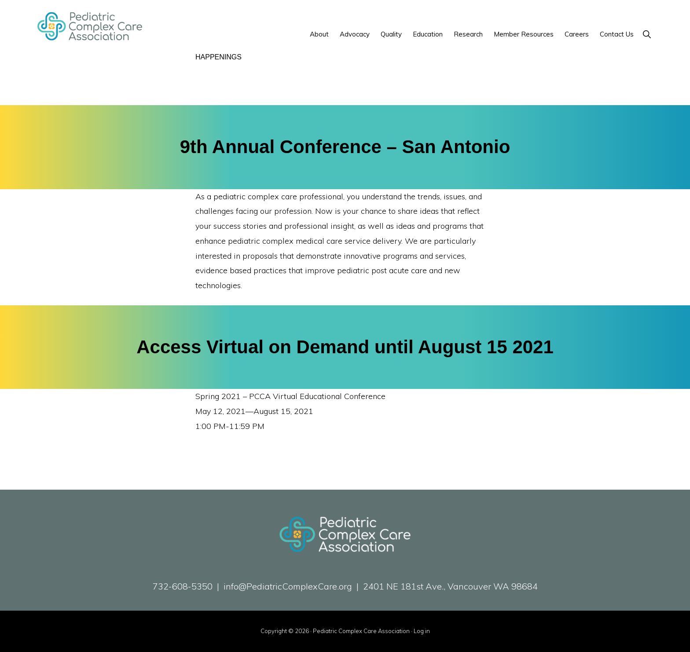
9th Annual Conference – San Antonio (345, 146)
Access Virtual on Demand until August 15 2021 (345, 347)
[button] (646, 34)
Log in (422, 630)
